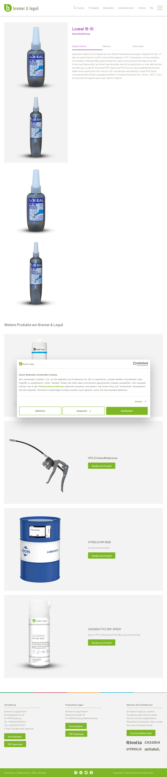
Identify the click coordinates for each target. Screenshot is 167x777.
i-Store (142, 7)
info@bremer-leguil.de (22, 728)
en (151, 7)
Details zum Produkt (102, 465)
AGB (34, 772)
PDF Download (15, 744)
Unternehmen (126, 7)
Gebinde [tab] (106, 46)
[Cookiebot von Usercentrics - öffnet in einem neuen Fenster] (135, 364)
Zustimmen (127, 411)
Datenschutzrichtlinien (51, 386)
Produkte (94, 7)
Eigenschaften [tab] (79, 46)
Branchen (108, 7)
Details (138, 401)
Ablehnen (40, 411)
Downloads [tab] (138, 46)
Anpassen (83, 411)
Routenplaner (15, 736)
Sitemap (42, 772)
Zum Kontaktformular (141, 733)
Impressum (9, 772)
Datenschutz (23, 772)
